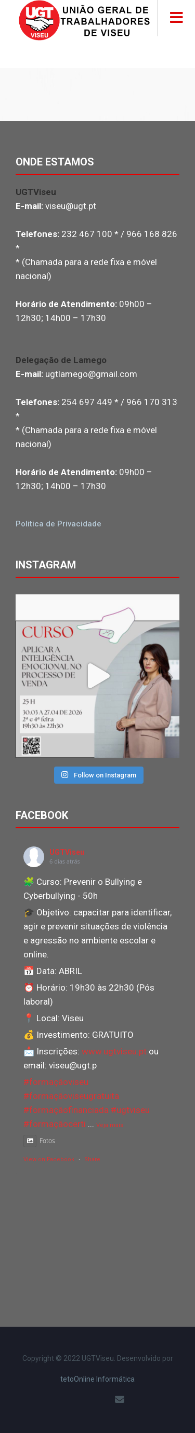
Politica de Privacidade (58, 523)
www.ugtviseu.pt (114, 1051)
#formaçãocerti (54, 1124)
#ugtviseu (130, 1110)
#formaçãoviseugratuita (71, 1096)
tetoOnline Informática (97, 1379)
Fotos (39, 1140)
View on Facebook (48, 1159)
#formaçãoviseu (55, 1082)
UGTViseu (66, 852)
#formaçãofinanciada (66, 1110)
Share (92, 1159)
